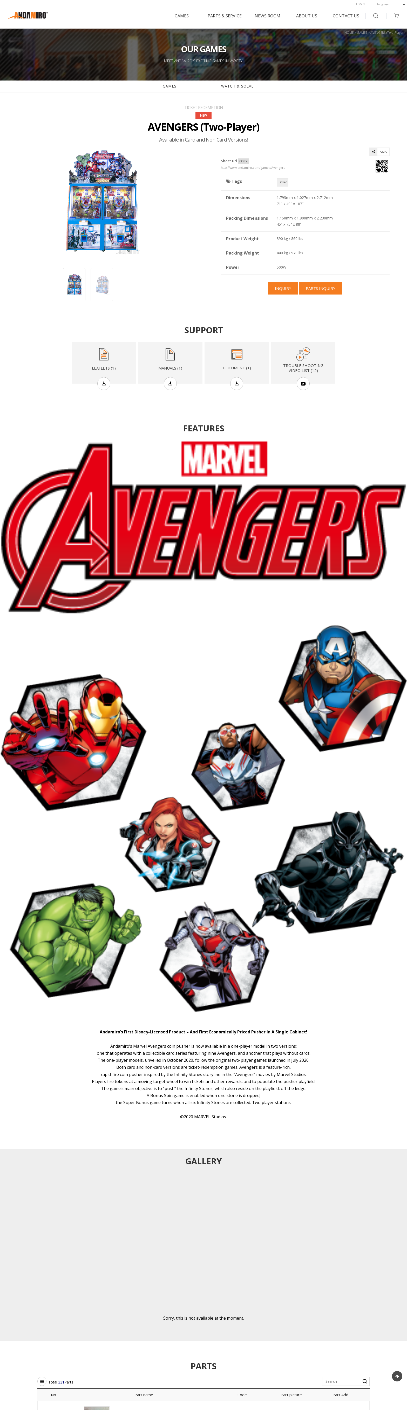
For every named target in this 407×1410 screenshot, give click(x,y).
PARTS (78, 1314)
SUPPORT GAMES (88, 1306)
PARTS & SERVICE (225, 16)
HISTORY (216, 1314)
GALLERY (149, 1331)
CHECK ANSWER (290, 1322)
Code (242, 991)
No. (54, 991)
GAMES (182, 16)
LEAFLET (80, 1331)
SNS (378, 152)
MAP (213, 1322)
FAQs (281, 1314)
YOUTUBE (355, 1314)
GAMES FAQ (15, 1314)
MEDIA (147, 1322)
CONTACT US (346, 16)
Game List (203, 1205)
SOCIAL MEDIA (359, 1294)
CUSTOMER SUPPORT (295, 1306)
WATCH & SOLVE (237, 86)
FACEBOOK (356, 1306)
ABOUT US (306, 16)
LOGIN (360, 4)
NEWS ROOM (267, 16)
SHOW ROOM (152, 1314)
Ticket (282, 182)
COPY (243, 161)
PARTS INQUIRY (203, 1140)
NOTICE (147, 1306)
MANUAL (81, 1322)
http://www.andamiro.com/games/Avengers (253, 167)
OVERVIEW (218, 1306)
